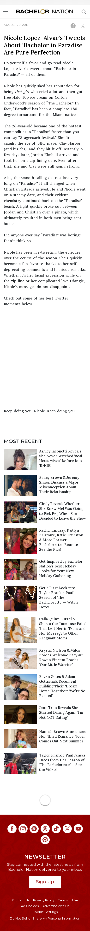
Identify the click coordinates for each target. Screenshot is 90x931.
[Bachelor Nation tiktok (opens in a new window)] (56, 828)
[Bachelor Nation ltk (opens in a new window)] (45, 839)
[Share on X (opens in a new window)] (82, 25)
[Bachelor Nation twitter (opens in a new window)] (67, 828)
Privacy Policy (43, 900)
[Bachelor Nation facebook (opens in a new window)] (12, 828)
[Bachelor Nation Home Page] (44, 11)
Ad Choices (30, 906)
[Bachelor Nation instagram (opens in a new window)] (23, 828)
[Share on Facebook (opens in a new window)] (73, 25)
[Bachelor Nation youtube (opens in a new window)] (78, 828)
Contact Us (20, 900)
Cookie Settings (45, 912)
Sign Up (45, 881)
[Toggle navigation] (5, 11)
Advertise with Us (55, 906)
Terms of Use (68, 900)
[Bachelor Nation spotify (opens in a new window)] (34, 828)
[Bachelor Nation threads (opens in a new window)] (45, 828)
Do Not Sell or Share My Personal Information (45, 918)
